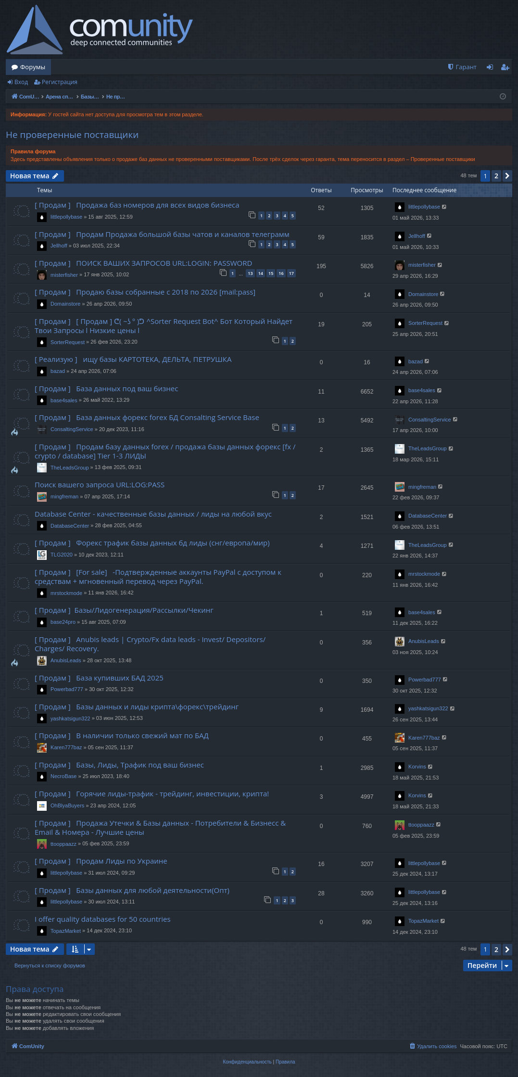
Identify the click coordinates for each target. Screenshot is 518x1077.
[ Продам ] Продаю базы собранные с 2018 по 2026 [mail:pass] (145, 292)
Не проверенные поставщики (72, 134)
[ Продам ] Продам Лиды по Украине (101, 861)
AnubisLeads (66, 660)
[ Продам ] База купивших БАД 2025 (99, 677)
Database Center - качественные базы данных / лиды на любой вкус (153, 514)
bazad (58, 371)
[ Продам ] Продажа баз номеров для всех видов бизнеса (137, 205)
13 (250, 273)
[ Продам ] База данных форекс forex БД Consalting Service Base (147, 417)
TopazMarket (66, 931)
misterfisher (64, 275)
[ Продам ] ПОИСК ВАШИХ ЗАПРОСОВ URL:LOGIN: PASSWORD (143, 263)
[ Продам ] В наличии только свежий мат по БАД (122, 735)
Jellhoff (59, 245)
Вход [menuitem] (491, 68)
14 (260, 273)
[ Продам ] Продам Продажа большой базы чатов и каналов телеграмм (162, 234)
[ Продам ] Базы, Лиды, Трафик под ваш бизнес (119, 764)
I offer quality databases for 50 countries (103, 919)
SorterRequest (68, 342)
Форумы (32, 66)
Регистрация (59, 82)
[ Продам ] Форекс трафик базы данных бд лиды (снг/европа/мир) (152, 542)
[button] (507, 176)
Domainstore (65, 304)
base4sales (64, 400)
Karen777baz (66, 747)
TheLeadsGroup (70, 467)
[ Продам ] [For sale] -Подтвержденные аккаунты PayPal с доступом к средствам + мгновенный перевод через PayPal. (158, 576)
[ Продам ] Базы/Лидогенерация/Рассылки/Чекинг (124, 610)
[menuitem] (461, 67)
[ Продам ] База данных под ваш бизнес (106, 388)
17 (291, 273)
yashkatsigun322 (70, 718)
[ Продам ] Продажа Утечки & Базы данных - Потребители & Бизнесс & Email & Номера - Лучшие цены (160, 827)
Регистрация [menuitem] (507, 68)
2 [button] (496, 175)
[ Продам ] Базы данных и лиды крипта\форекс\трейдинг (137, 706)
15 (270, 273)
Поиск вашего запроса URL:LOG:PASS (99, 484)
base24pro (63, 622)
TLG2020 (62, 554)
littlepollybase (66, 217)
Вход (21, 82)
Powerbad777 (67, 689)
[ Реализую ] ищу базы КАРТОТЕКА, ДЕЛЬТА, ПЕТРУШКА (133, 359)
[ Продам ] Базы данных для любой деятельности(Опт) (132, 890)
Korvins (417, 766)
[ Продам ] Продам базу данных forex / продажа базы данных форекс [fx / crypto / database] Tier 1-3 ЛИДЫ (165, 451)
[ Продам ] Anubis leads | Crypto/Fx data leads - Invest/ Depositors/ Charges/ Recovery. (150, 643)
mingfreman (64, 496)
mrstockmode (66, 593)
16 (280, 273)
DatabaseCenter (70, 526)
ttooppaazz (63, 844)
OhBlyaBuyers (67, 805)
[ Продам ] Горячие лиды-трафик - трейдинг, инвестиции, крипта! (152, 793)
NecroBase (63, 776)
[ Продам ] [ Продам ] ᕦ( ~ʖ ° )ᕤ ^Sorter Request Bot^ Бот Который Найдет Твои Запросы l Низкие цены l (163, 325)
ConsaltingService (72, 429)
